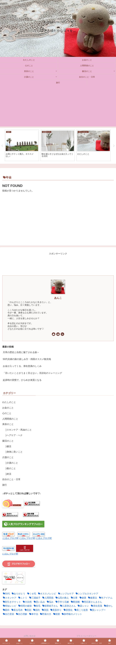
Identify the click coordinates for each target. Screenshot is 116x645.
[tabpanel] (22, 145)
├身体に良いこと (14, 452)
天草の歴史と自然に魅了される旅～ (21, 352)
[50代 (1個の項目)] (6, 594)
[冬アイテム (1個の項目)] (105, 598)
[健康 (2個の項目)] (82, 598)
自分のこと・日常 (11, 479)
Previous (2, 145)
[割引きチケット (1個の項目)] (11, 602)
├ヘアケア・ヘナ (14, 435)
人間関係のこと (10, 419)
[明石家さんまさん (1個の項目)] (91, 602)
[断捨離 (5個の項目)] (75, 602)
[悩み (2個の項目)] (49, 602)
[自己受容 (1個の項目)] (8, 614)
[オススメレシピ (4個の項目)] (46, 594)
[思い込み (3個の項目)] (39, 602)
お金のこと (8, 408)
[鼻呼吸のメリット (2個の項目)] (71, 614)
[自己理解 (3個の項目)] (21, 614)
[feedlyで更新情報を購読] (58, 334)
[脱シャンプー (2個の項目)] (97, 610)
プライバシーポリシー (86, 636)
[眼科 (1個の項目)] (6, 610)
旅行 (4, 485)
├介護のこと (11, 463)
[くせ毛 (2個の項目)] (31, 594)
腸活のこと (8, 441)
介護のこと (8, 457)
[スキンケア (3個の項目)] (9, 598)
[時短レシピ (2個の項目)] (9, 606)
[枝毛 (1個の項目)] (36, 606)
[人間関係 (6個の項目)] (47, 598)
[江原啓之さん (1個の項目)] (67, 606)
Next (113, 145)
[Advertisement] (58, 106)
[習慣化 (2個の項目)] (67, 610)
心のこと (6, 413)
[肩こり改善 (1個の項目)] (81, 610)
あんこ (58, 297)
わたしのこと (9, 402)
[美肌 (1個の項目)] (44, 610)
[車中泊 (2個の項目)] (33, 614)
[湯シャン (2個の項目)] (83, 606)
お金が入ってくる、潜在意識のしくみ (22, 366)
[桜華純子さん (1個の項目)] (50, 606)
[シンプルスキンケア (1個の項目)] (86, 594)
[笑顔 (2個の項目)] (27, 610)
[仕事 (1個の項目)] (73, 598)
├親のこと (10, 468)
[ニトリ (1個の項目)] (22, 598)
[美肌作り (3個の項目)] (56, 610)
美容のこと (8, 424)
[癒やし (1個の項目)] (108, 606)
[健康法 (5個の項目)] (92, 598)
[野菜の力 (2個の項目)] (45, 614)
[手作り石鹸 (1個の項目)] (62, 602)
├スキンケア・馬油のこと (18, 430)
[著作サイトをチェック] (53, 334)
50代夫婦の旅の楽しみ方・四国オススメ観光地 (27, 359)
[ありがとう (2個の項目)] (18, 594)
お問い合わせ (30, 636)
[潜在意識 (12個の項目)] (96, 606)
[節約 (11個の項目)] (36, 610)
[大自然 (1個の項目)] (27, 602)
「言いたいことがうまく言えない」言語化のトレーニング (32, 373)
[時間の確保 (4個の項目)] (25, 606)
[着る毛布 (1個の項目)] (17, 610)
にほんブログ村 (11, 538)
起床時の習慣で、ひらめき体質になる (22, 380)
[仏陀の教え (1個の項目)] (62, 598)
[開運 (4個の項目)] (56, 614)
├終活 (8, 474)
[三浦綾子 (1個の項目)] (34, 598)
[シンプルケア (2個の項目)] (65, 594)
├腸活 (8, 446)
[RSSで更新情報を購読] (62, 334)
